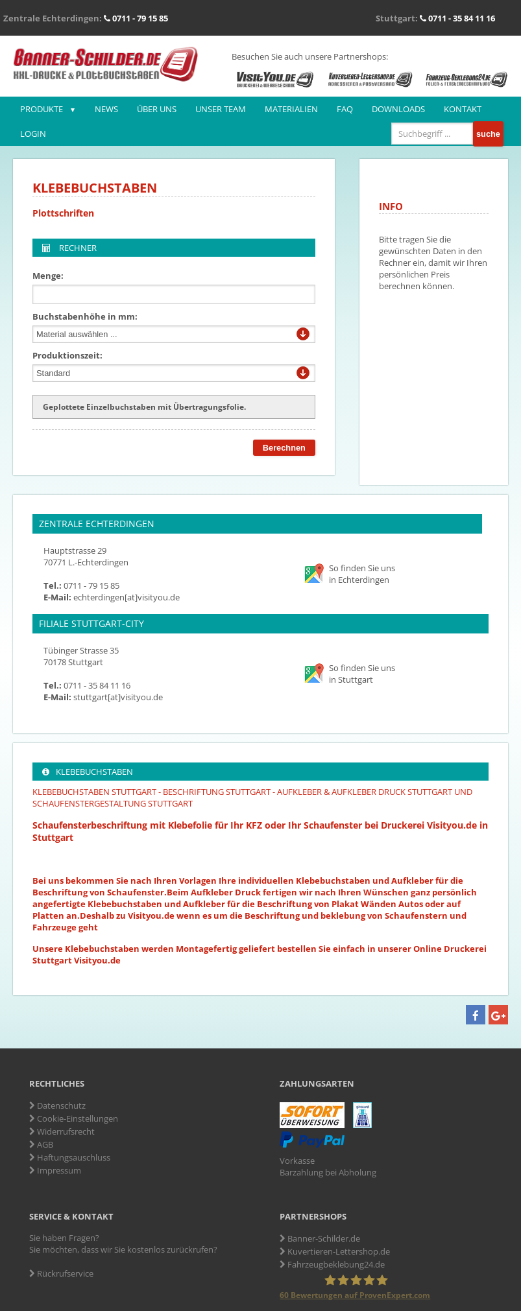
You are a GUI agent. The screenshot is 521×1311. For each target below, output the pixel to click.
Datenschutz (57, 1105)
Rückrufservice (61, 1273)
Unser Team (220, 109)
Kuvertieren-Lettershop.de (335, 1251)
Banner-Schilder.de (320, 1238)
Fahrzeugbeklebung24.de (332, 1264)
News (106, 109)
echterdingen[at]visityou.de (126, 597)
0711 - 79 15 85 (136, 18)
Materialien (291, 109)
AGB (41, 1144)
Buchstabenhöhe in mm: (85, 316)
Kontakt (462, 109)
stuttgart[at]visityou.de (118, 697)
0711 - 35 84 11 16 (457, 18)
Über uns (156, 109)
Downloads (398, 109)
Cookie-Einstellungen (73, 1118)
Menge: (48, 275)
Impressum (55, 1170)
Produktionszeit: (67, 355)
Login (33, 133)
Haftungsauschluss (69, 1157)
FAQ (345, 109)
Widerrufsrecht (62, 1131)
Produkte (41, 109)
